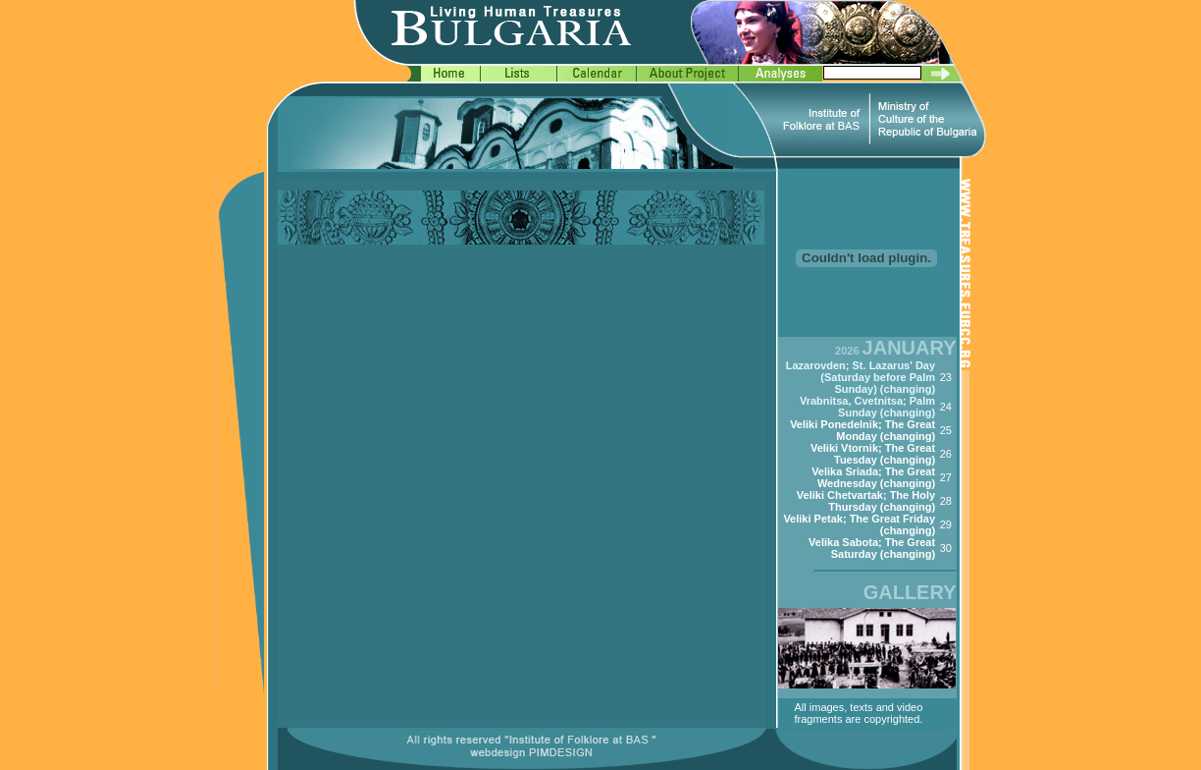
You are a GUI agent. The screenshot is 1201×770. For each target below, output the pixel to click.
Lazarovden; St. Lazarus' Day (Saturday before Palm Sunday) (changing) (860, 377)
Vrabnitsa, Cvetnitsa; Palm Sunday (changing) (867, 406)
